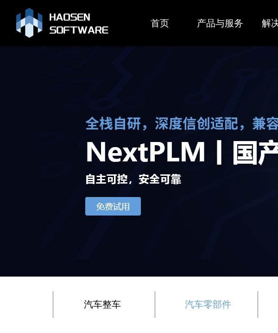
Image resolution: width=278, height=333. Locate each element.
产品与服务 (220, 23)
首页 (160, 23)
